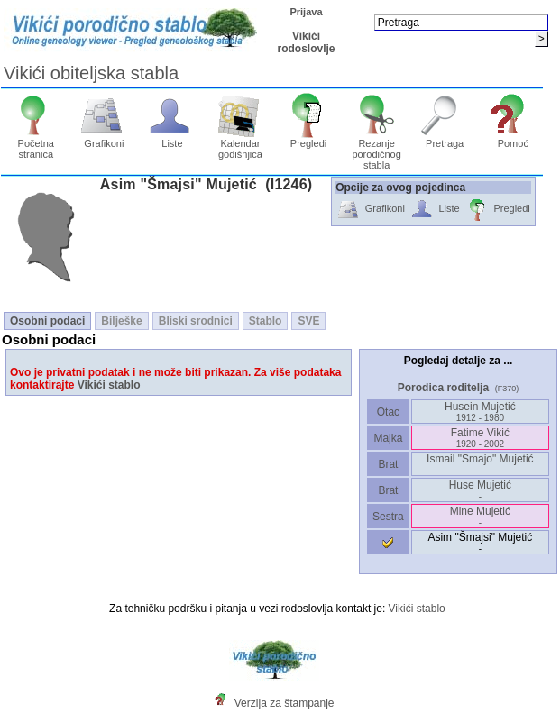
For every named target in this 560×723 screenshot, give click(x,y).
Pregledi (309, 139)
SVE (308, 321)
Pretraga (445, 139)
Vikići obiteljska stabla (91, 73)
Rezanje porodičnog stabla (376, 149)
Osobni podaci (47, 321)
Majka (388, 438)
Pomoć (512, 139)
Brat (388, 464)
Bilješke (121, 321)
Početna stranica (35, 144)
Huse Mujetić (480, 490)
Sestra (388, 516)
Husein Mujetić (480, 411)
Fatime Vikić (480, 437)
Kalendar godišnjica (240, 144)
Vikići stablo (109, 385)
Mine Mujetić (480, 516)
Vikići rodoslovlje (306, 42)
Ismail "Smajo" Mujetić (480, 464)
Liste (172, 139)
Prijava (305, 11)
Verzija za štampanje (284, 703)
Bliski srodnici (196, 321)
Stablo (265, 321)
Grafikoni (104, 139)
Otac (387, 412)
